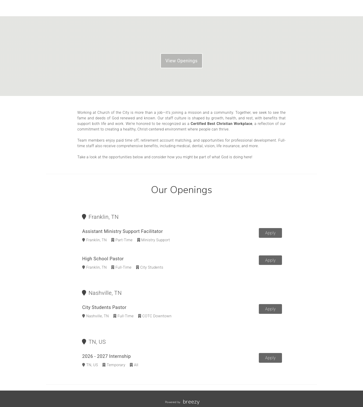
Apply (270, 232)
